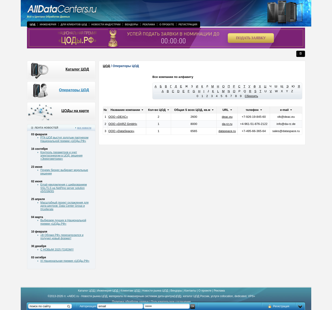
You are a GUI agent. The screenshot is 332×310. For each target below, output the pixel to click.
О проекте (166, 24)
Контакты (190, 290)
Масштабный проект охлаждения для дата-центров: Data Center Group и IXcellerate (64, 206)
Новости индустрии (105, 24)
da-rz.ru (227, 124)
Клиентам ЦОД (130, 290)
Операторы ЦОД (74, 90)
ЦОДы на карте (75, 111)
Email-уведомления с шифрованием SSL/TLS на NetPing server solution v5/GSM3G (63, 188)
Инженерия (48, 24)
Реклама (148, 24)
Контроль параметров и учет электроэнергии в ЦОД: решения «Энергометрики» (61, 156)
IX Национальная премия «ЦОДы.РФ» (64, 261)
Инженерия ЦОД (107, 290)
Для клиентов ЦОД (74, 24)
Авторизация (88, 306)
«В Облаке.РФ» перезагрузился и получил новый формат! (61, 236)
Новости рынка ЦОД (155, 290)
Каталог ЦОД (77, 69)
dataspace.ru (227, 131)
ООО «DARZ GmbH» (122, 124)
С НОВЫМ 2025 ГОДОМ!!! (57, 249)
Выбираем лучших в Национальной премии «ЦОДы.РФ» (63, 222)
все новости (84, 127)
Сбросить (251, 96)
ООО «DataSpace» (121, 131)
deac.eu (227, 116)
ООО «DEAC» (118, 116)
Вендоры (131, 24)
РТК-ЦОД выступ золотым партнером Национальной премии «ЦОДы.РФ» (64, 139)
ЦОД (32, 24)
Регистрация (187, 24)
